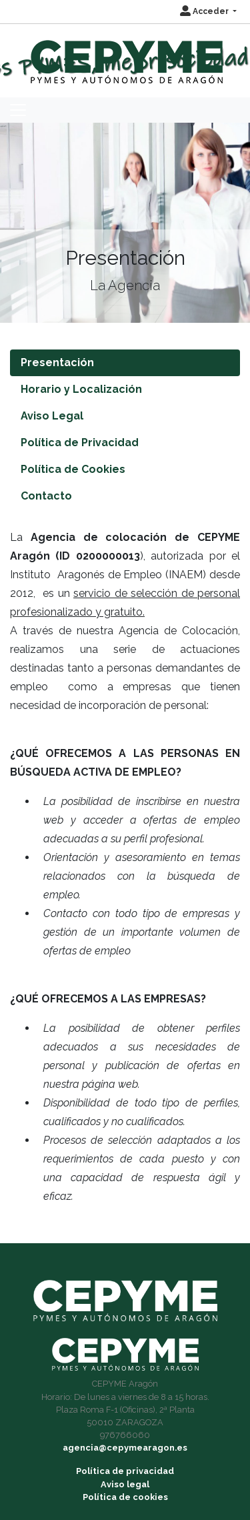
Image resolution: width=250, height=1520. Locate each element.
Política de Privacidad (80, 442)
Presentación (57, 362)
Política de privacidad (125, 1471)
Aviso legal (125, 1484)
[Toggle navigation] (18, 110)
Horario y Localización (81, 389)
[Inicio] (125, 55)
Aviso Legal (52, 416)
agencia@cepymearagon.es (125, 1448)
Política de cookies (125, 1497)
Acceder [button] (205, 11)
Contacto (46, 496)
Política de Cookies (73, 469)
